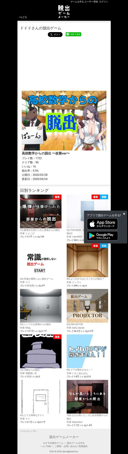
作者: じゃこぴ (27, 233)
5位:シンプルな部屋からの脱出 (40, 307)
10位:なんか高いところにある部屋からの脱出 (87, 400)
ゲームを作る (77, 1)
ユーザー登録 (91, 1)
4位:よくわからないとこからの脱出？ (87, 261)
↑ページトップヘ (28, 431)
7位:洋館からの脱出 (40, 352)
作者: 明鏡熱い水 (28, 373)
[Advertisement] (64, 63)
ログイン (103, 1)
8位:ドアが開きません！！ (87, 352)
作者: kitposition (75, 422)
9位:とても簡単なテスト (40, 398)
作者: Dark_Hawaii (75, 327)
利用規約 (83, 446)
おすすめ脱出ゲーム (53, 443)
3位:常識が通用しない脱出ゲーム (40, 261)
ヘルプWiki (45, 446)
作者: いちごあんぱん (77, 373)
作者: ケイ (25, 418)
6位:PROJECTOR (87, 307)
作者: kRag (25, 327)
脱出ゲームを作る (76, 443)
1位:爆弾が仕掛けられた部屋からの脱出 (40, 213)
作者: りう (25, 282)
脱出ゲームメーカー (64, 437)
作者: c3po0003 (74, 236)
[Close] (124, 214)
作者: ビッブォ (74, 282)
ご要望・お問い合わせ (66, 446)
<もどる (23, 17)
